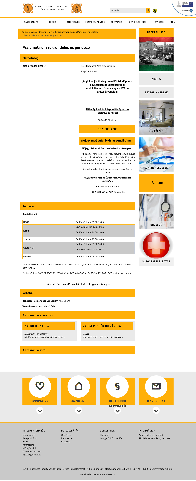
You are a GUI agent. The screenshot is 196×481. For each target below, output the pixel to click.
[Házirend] (78, 415)
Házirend (156, 183)
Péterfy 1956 (156, 32)
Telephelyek (73, 22)
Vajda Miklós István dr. (102, 326)
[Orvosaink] (39, 415)
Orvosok (159, 22)
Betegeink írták (156, 92)
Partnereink (28, 445)
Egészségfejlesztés (31, 455)
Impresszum (28, 435)
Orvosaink (40, 400)
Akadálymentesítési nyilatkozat (154, 439)
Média (173, 22)
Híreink (52, 22)
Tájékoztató (31, 22)
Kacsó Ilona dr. (36, 326)
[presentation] (49, 99)
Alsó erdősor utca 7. (41, 31)
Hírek (25, 442)
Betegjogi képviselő (117, 403)
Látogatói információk (111, 439)
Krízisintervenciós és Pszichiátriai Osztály (74, 31)
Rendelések (67, 439)
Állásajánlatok (29, 448)
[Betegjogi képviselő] (117, 415)
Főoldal (24, 31)
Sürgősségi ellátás (156, 261)
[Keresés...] (128, 10)
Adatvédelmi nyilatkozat (151, 435)
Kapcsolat (156, 400)
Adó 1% (156, 79)
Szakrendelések (137, 22)
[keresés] (148, 10)
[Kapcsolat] (156, 415)
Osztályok (116, 22)
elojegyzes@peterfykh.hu (98, 140)
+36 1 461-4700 (140, 469)
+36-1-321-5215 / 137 (101, 191)
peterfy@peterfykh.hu (161, 469)
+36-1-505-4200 (106, 129)
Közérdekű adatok (95, 22)
